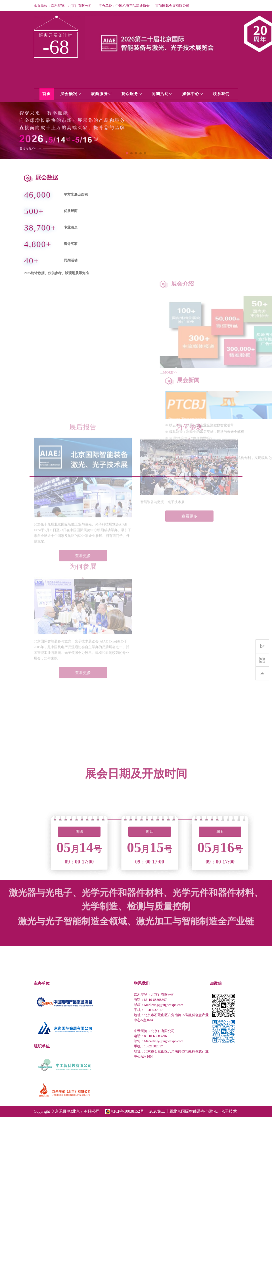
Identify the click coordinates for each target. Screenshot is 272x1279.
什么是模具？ (257, 445)
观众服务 (131, 94)
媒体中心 (192, 94)
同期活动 (162, 94)
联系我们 (221, 94)
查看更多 (83, 513)
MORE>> (250, 372)
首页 (46, 94)
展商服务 (101, 94)
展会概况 (70, 94)
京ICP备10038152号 (127, 1111)
